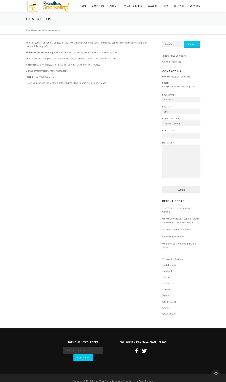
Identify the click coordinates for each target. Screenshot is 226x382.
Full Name (169, 95)
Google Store (169, 313)
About (114, 6)
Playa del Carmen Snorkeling (176, 229)
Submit (181, 189)
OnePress (123, 374)
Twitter (166, 277)
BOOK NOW (98, 6)
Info (165, 6)
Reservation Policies (172, 259)
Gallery (153, 6)
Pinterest (166, 295)
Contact (179, 6)
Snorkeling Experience (173, 236)
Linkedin (166, 289)
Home (83, 6)
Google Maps (169, 301)
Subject (168, 131)
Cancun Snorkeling (171, 61)
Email (166, 107)
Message (168, 143)
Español (195, 6)
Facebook (167, 271)
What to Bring (133, 6)
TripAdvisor (168, 283)
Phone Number (171, 119)
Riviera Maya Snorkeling (36, 30)
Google (166, 307)
